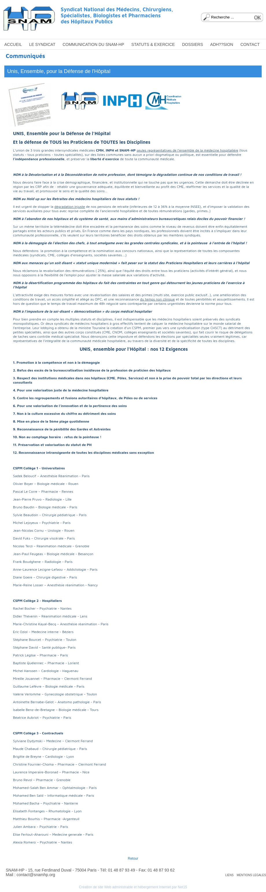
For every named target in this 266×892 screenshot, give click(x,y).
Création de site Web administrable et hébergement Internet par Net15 (133, 887)
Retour (133, 858)
